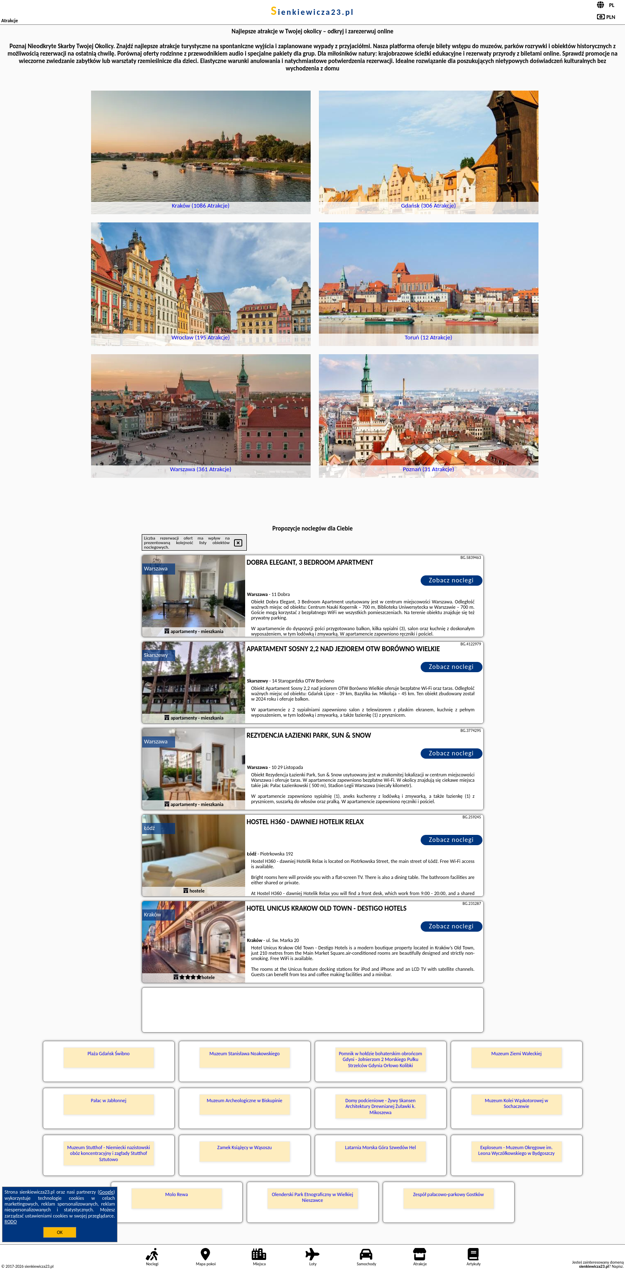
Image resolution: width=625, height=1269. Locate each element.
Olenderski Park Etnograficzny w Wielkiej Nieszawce (312, 1197)
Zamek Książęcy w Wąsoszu (244, 1147)
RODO (11, 1222)
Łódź (149, 828)
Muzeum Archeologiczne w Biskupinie (245, 1100)
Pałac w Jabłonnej (108, 1100)
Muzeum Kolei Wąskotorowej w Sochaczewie (516, 1103)
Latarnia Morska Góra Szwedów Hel (380, 1147)
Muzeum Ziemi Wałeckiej (516, 1053)
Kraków (153, 914)
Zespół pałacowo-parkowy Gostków (448, 1194)
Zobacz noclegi (451, 580)
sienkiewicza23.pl (312, 12)
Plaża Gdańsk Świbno (108, 1053)
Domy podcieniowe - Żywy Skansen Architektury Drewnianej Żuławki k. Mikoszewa (380, 1106)
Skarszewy (156, 655)
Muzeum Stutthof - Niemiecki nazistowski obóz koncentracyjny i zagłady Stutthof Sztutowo (108, 1153)
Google (106, 1192)
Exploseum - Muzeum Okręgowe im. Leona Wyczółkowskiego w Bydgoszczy (516, 1150)
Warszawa (156, 568)
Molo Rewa (176, 1194)
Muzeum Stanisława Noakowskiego (244, 1053)
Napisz (617, 1266)
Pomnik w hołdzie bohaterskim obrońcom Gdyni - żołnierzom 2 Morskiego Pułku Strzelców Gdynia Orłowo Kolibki (380, 1059)
